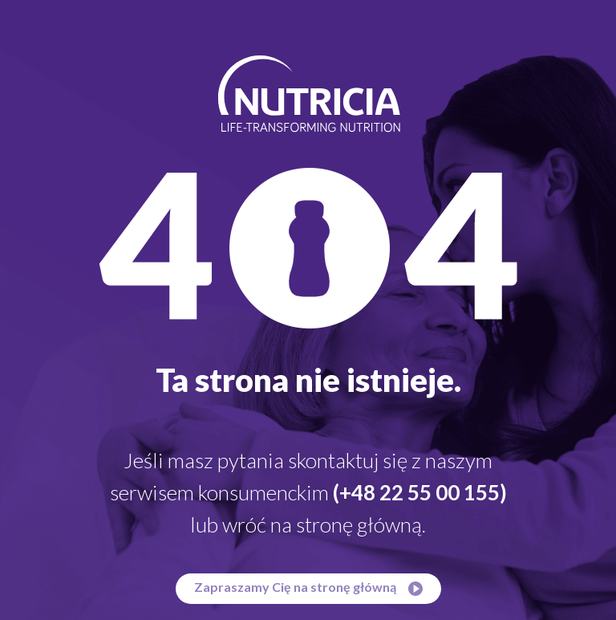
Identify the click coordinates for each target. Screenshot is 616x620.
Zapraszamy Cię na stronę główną (308, 587)
